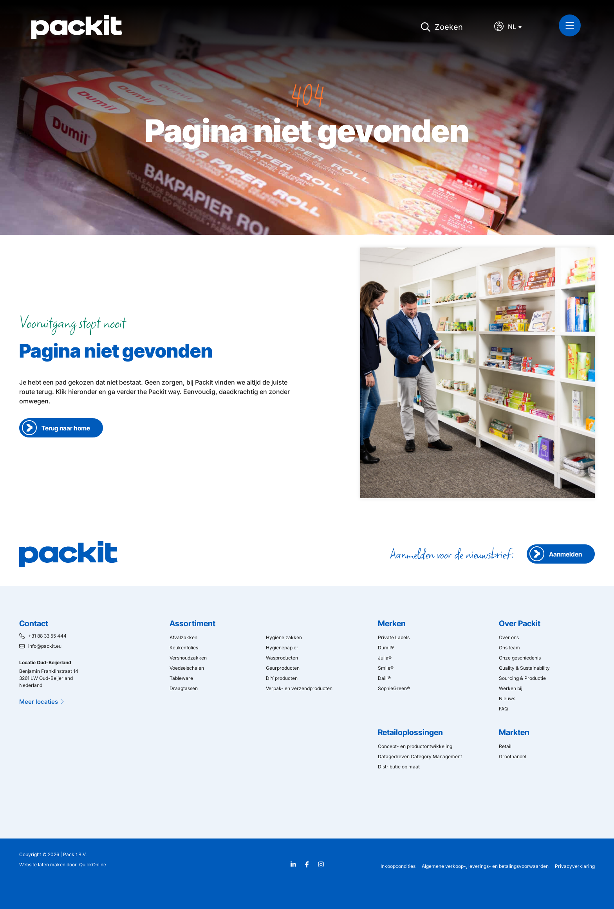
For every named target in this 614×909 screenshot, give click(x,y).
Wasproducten (282, 658)
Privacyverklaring (575, 866)
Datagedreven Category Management (420, 756)
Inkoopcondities (398, 866)
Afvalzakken (183, 637)
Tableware (181, 678)
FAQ (503, 709)
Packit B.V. (75, 854)
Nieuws (507, 698)
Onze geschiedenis (520, 658)
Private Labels (394, 637)
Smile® (386, 668)
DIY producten (282, 678)
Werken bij (510, 688)
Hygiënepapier (282, 648)
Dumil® (386, 648)
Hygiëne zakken (284, 637)
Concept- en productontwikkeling (415, 746)
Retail (505, 746)
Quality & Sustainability (524, 668)
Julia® (385, 658)
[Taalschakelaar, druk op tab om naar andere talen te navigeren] (517, 27)
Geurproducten (283, 668)
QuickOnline (92, 864)
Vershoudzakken (188, 658)
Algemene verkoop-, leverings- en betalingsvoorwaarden (485, 866)
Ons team (509, 648)
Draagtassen (184, 688)
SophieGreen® (394, 688)
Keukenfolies (184, 648)
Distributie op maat (399, 767)
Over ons (509, 637)
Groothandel (512, 756)
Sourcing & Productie (522, 678)
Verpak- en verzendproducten (299, 688)
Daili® (384, 678)
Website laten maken (42, 864)
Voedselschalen (187, 668)
